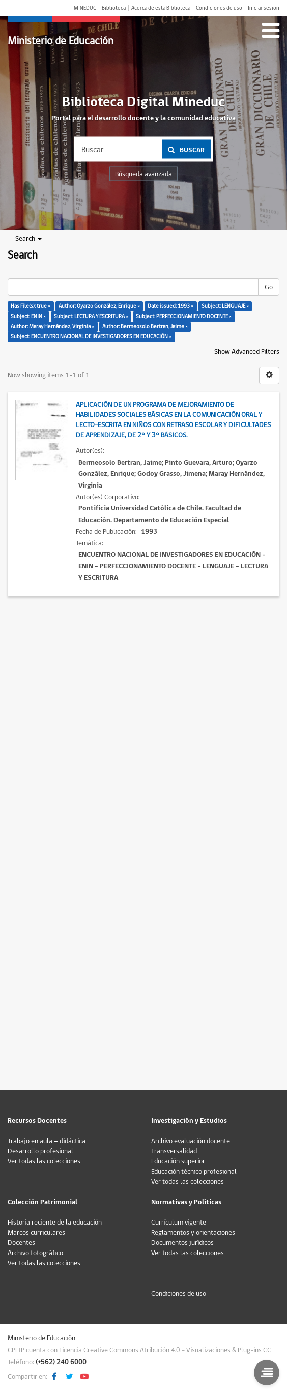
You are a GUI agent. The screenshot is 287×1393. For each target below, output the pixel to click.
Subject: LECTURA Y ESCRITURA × (91, 316)
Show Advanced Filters (246, 352)
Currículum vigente (178, 1222)
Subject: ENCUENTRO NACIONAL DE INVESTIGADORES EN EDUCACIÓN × (91, 336)
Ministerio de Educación (60, 41)
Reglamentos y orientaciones (193, 1233)
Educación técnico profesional (194, 1172)
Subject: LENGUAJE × (225, 306)
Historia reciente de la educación (55, 1222)
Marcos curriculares (36, 1233)
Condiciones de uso (219, 8)
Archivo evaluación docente (190, 1141)
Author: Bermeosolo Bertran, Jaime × (145, 326)
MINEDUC (85, 8)
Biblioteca (114, 8)
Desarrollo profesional (40, 1151)
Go (269, 287)
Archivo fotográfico (35, 1253)
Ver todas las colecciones (44, 1161)
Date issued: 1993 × (170, 306)
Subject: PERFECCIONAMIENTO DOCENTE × (184, 316)
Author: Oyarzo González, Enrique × (99, 306)
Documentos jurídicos (182, 1243)
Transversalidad (174, 1151)
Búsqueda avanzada (143, 174)
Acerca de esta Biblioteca (160, 8)
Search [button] (28, 239)
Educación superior (178, 1161)
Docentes (21, 1243)
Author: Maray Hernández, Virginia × (52, 326)
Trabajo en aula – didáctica (46, 1141)
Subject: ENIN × (28, 316)
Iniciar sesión (263, 8)
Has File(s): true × (30, 306)
